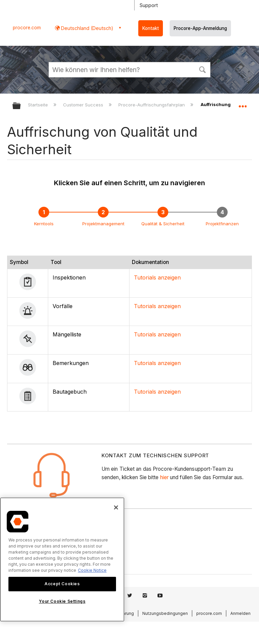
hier (164, 477)
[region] (62, 559)
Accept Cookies (62, 583)
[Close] (116, 507)
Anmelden (240, 613)
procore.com (27, 27)
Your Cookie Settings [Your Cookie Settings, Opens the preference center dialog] (62, 601)
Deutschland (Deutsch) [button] (86, 28)
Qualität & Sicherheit (162, 223)
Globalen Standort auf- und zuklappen (242, 103)
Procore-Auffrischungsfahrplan (152, 104)
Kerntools (44, 223)
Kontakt (150, 28)
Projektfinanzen (222, 223)
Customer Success (84, 104)
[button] (202, 69)
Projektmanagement (103, 223)
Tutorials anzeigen (157, 277)
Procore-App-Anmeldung (200, 28)
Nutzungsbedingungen (165, 613)
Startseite (38, 104)
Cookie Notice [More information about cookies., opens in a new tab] (92, 570)
